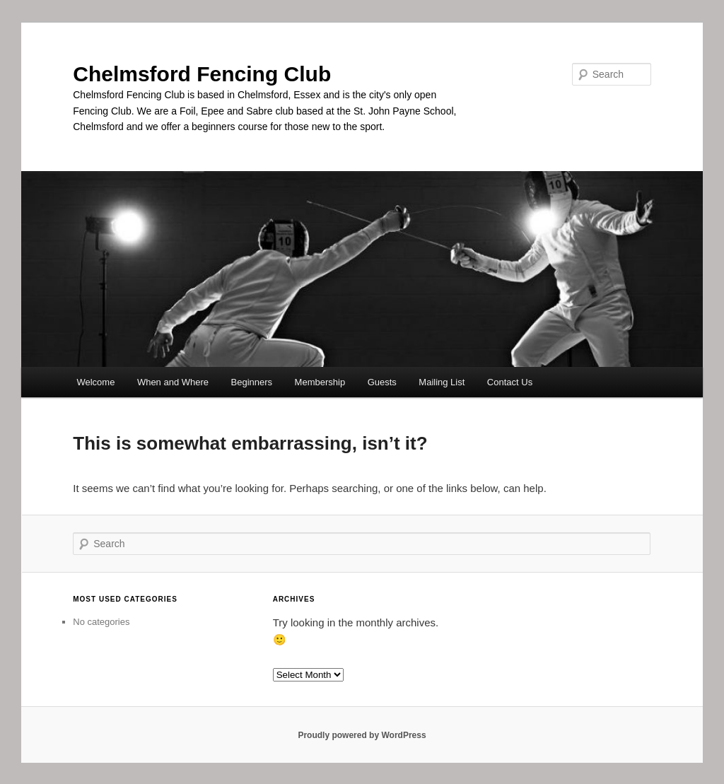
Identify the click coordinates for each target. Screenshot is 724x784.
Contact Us (509, 382)
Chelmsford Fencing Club (202, 74)
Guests (382, 382)
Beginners (252, 382)
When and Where (173, 382)
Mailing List (442, 382)
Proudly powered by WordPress (362, 735)
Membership (320, 382)
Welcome (95, 382)
